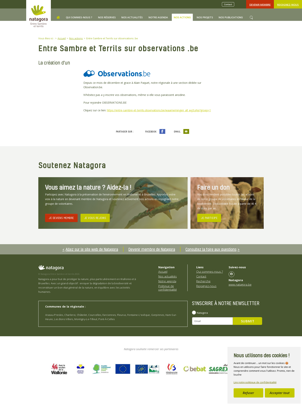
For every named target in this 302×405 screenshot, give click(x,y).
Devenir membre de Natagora (151, 249)
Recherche (203, 281)
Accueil (162, 271)
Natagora (202, 312)
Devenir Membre (260, 4)
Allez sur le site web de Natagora (91, 249)
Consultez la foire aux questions (211, 249)
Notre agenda (167, 281)
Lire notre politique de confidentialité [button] (255, 382)
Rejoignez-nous (288, 4)
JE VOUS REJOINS (95, 218)
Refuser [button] (248, 393)
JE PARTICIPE (209, 218)
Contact (228, 4)
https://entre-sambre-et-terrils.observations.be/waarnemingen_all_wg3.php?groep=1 (159, 110)
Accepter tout (279, 393)
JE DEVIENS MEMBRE (61, 218)
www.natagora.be (240, 284)
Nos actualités (167, 276)
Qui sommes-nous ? (209, 271)
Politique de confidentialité (167, 287)
